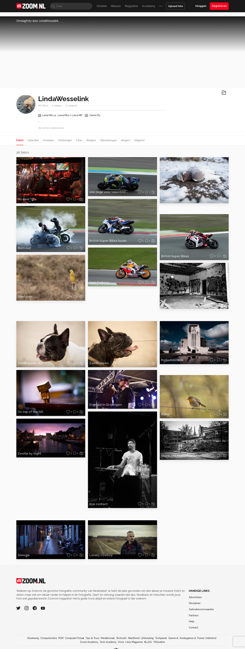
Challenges (65, 140)
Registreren (219, 6)
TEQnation (159, 642)
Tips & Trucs (92, 638)
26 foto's (43, 105)
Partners (193, 615)
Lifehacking (147, 638)
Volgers (125, 140)
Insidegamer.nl (188, 638)
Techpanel (161, 638)
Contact (193, 627)
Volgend (139, 140)
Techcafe (121, 638)
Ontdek (101, 6)
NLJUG (148, 642)
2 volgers (57, 105)
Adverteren (195, 597)
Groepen (48, 140)
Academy (148, 6)
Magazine (131, 6)
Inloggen (200, 6)
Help (191, 621)
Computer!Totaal (74, 638)
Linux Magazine (134, 642)
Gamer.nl (173, 638)
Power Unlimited (206, 638)
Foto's (19, 140)
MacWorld (134, 638)
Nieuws (116, 6)
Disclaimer (195, 603)
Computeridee (48, 638)
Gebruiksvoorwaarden (201, 609)
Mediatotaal (108, 638)
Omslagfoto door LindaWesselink (37, 20)
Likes (79, 140)
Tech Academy (108, 642)
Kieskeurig (33, 638)
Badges (91, 140)
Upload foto (175, 6)
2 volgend (71, 105)
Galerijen (33, 140)
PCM (61, 638)
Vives (121, 642)
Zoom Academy (89, 642)
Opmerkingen (108, 140)
